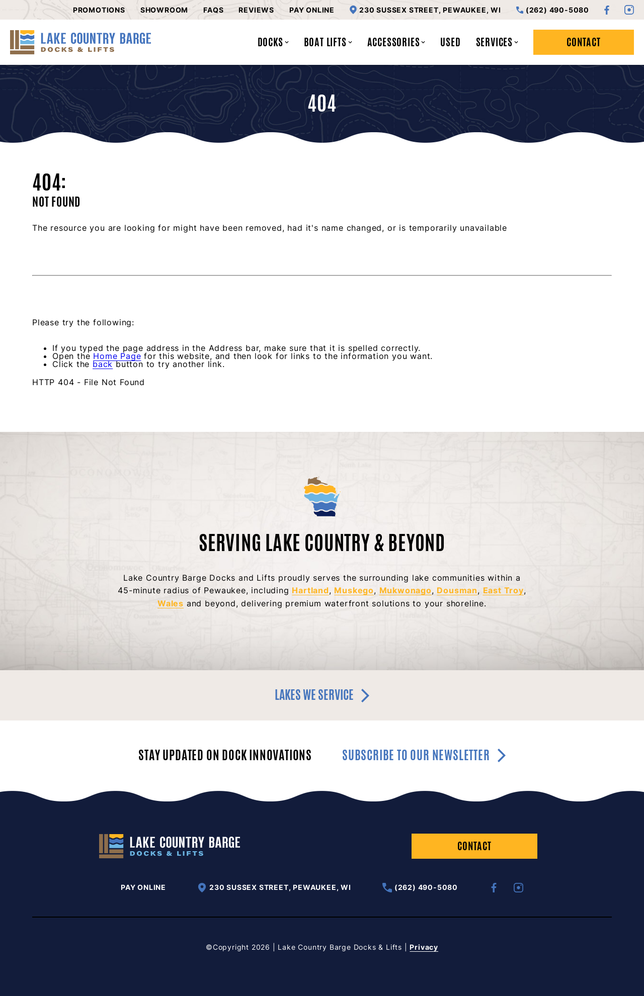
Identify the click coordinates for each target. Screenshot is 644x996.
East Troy (503, 590)
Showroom (164, 10)
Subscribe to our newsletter (424, 755)
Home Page (117, 356)
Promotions (99, 10)
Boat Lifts (328, 42)
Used (450, 42)
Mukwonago (405, 590)
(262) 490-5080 (552, 10)
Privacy (424, 947)
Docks (273, 42)
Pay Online (312, 10)
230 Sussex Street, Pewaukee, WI (425, 10)
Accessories (396, 42)
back (103, 364)
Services (497, 42)
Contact (584, 42)
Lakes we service (322, 694)
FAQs (213, 10)
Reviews (256, 10)
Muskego (354, 590)
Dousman (457, 590)
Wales (170, 603)
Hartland (310, 590)
